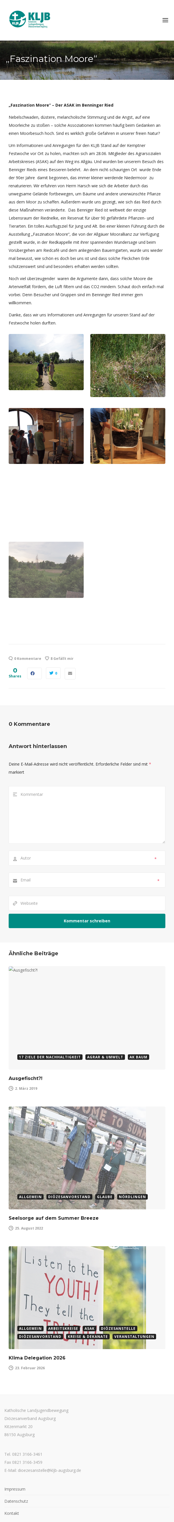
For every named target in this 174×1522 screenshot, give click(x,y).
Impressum (14, 1439)
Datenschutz (16, 1451)
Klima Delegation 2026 (37, 1308)
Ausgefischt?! (25, 1061)
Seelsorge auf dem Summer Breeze (54, 1184)
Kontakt (11, 1463)
